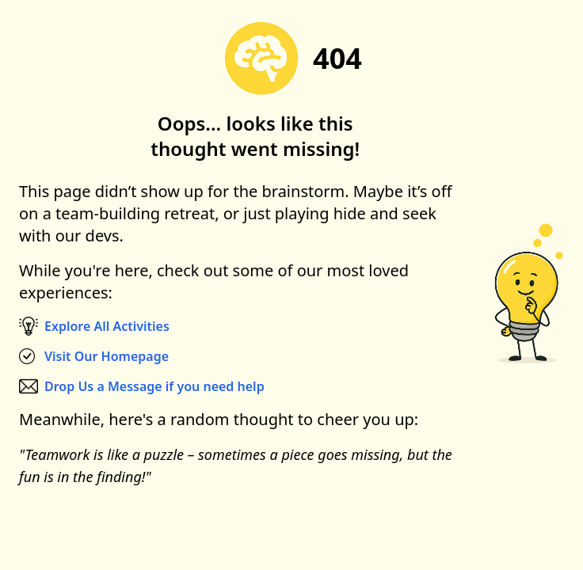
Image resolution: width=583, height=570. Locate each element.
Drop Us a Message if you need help (154, 386)
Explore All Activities (107, 326)
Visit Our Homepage (106, 356)
